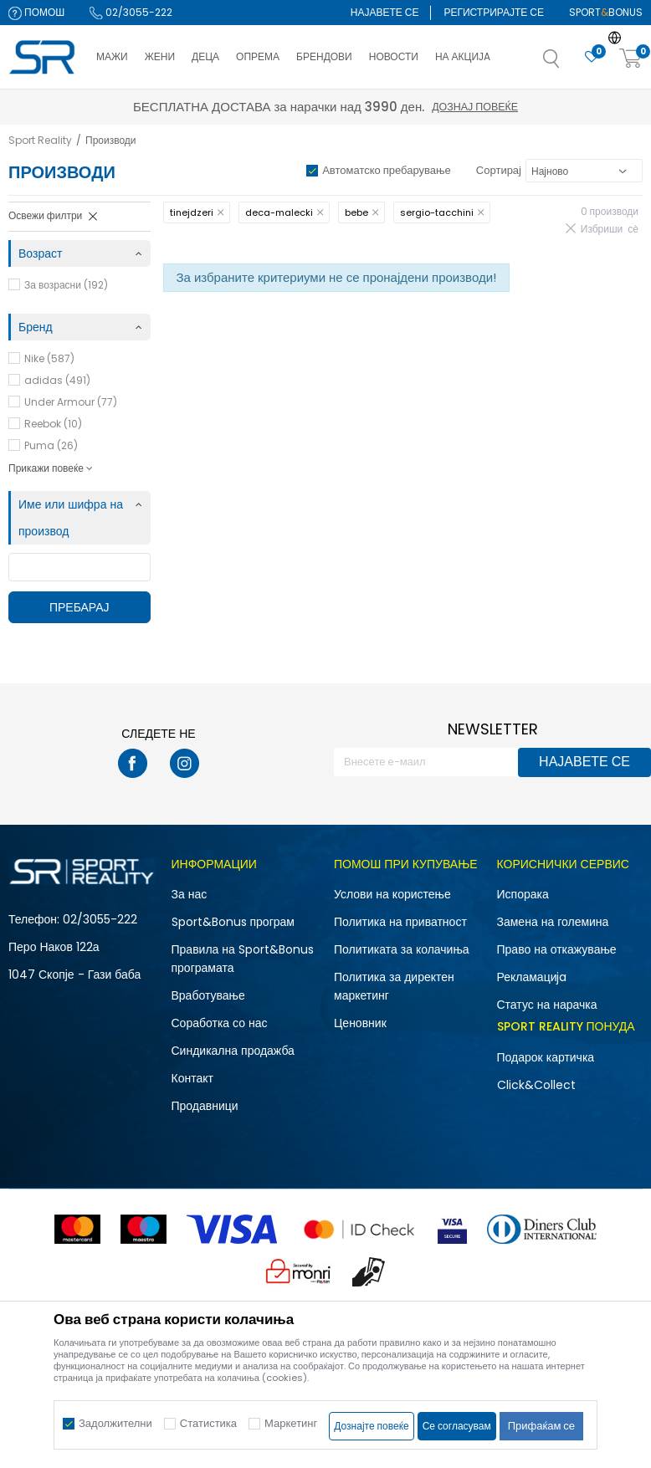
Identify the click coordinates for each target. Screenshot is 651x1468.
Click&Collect (536, 1085)
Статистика (208, 1423)
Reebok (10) (53, 424)
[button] (568, 64)
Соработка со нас (220, 1023)
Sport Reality (40, 140)
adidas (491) (57, 380)
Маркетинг (290, 1423)
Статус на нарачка (547, 1004)
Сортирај (498, 170)
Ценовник (360, 1023)
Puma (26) (51, 445)
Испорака (523, 894)
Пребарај (79, 607)
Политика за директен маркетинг (394, 986)
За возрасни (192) (66, 285)
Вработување (208, 995)
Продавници (205, 1105)
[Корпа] (631, 59)
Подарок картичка (546, 1057)
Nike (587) (49, 358)
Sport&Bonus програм (233, 921)
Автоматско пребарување (386, 170)
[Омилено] (591, 57)
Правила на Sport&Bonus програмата (243, 958)
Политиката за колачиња (401, 949)
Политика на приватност (400, 921)
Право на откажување (557, 949)
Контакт (192, 1078)
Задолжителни (115, 1423)
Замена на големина (553, 921)
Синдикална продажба (233, 1050)
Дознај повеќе (475, 107)
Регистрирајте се (493, 12)
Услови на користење (392, 894)
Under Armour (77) (70, 402)
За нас (190, 894)
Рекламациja (532, 977)
